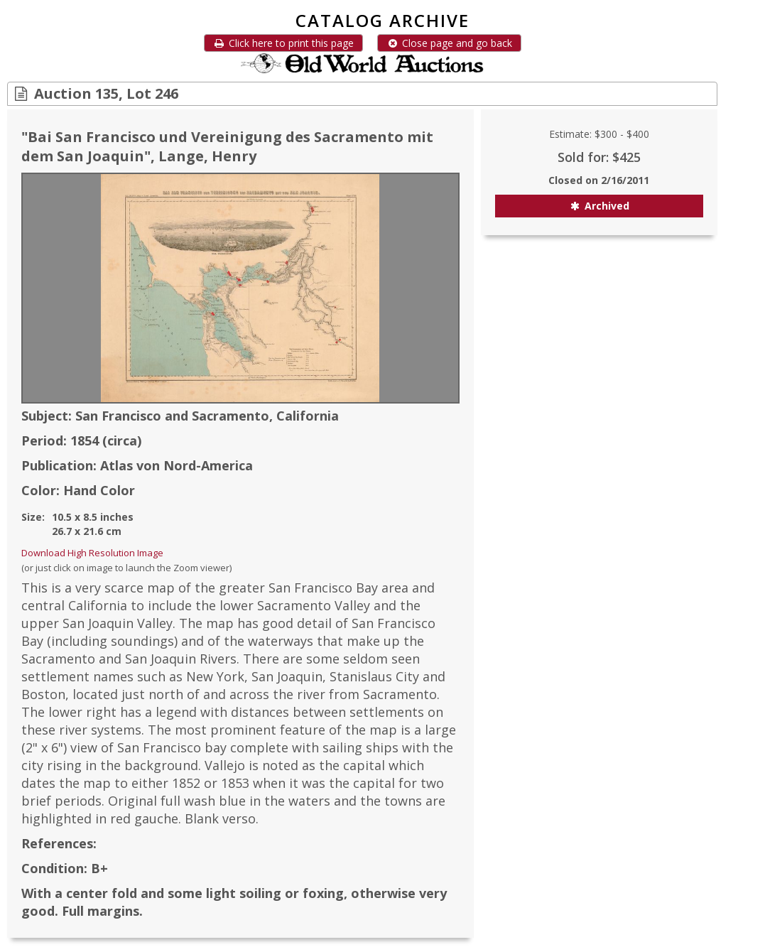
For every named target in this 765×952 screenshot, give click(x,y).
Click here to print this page (283, 43)
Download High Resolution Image (92, 552)
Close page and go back (449, 43)
